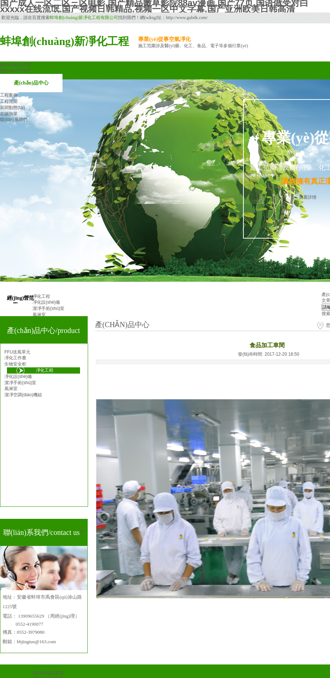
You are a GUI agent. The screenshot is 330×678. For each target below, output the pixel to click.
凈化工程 (44, 370)
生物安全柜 (15, 364)
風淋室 (11, 388)
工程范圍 (9, 101)
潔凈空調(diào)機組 (23, 394)
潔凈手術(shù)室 (20, 382)
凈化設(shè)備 (18, 376)
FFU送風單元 (17, 352)
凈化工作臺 (15, 357)
